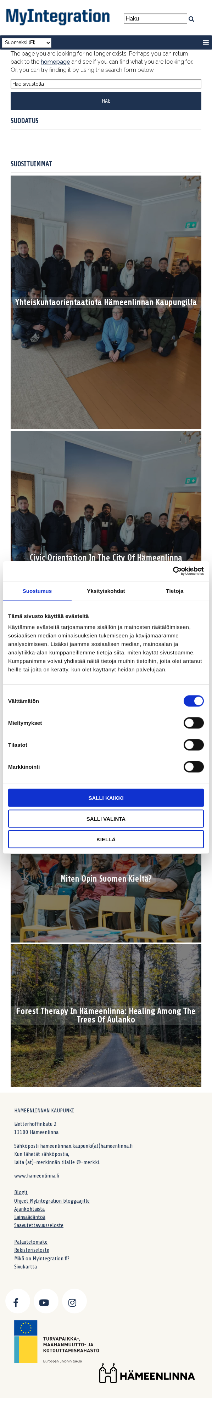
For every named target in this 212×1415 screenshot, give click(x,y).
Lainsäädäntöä (29, 1217)
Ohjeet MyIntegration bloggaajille (52, 1201)
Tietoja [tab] (175, 591)
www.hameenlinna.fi (36, 1176)
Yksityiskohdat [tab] (106, 591)
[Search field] (155, 18)
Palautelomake (31, 1242)
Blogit (21, 1192)
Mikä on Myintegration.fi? (41, 1258)
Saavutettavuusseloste (38, 1225)
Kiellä (106, 839)
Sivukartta (25, 1267)
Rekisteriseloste (31, 1250)
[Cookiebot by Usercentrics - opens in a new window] (173, 571)
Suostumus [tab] (37, 591)
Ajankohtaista (29, 1209)
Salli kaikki (105, 798)
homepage (55, 61)
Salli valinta (106, 818)
